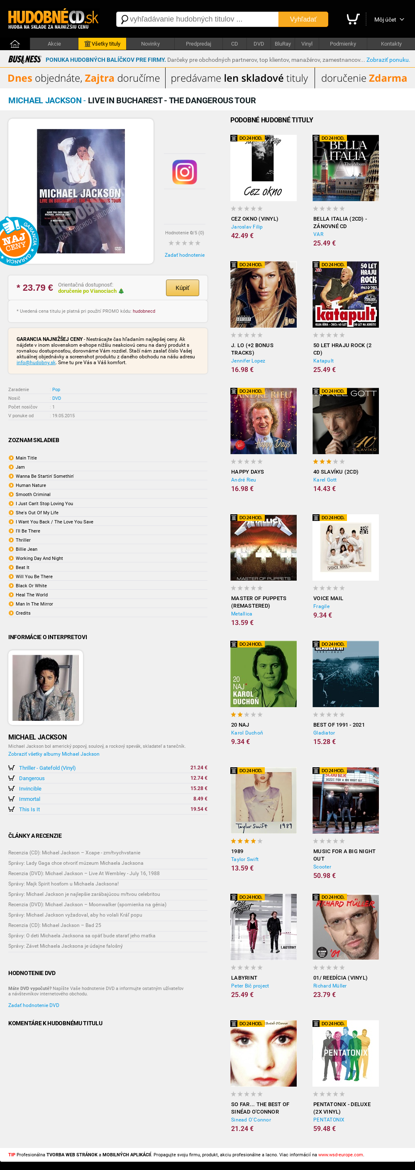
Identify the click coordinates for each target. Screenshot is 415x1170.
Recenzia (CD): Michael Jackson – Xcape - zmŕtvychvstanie (74, 853)
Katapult (323, 361)
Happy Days (247, 472)
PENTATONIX (329, 1120)
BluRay (283, 44)
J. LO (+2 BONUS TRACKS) (252, 349)
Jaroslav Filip (247, 227)
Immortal (29, 799)
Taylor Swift (245, 859)
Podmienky (343, 44)
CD (234, 44)
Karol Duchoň (247, 733)
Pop (56, 389)
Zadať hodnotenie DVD (33, 1005)
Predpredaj (198, 44)
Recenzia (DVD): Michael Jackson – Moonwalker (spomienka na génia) (87, 904)
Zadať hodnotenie (185, 255)
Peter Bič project (250, 986)
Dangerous (32, 778)
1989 (237, 851)
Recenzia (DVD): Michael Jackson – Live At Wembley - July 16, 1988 (84, 873)
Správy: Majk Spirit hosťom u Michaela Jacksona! (63, 884)
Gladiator (324, 733)
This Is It (29, 809)
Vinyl (306, 44)
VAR (318, 234)
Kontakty (391, 44)
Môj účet (385, 19)
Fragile (321, 606)
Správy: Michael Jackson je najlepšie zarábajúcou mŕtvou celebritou (84, 894)
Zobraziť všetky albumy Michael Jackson (54, 754)
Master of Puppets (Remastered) (258, 602)
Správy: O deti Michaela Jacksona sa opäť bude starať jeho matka (82, 936)
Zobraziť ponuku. (388, 59)
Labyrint (244, 978)
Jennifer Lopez (248, 361)
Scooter (322, 867)
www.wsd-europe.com (340, 1155)
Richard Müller (330, 986)
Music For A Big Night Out (344, 855)
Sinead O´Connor (251, 1120)
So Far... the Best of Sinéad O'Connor (260, 1108)
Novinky (150, 44)
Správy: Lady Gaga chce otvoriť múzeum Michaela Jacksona (76, 863)
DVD (259, 44)
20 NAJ (240, 725)
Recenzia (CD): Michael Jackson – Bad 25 (54, 925)
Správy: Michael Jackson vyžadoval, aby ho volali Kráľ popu (75, 915)
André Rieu (243, 480)
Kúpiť (182, 288)
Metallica (241, 614)
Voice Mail (328, 598)
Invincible (30, 789)
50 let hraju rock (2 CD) (342, 349)
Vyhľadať (303, 19)
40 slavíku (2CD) (336, 472)
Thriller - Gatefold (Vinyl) (47, 768)
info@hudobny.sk (36, 362)
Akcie (54, 44)
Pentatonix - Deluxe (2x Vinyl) (342, 1108)
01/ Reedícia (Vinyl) (340, 978)
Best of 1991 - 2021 (339, 725)
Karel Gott (325, 480)
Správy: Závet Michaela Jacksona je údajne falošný (65, 946)
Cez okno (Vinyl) (254, 219)
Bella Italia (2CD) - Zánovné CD (340, 222)
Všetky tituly (102, 44)
